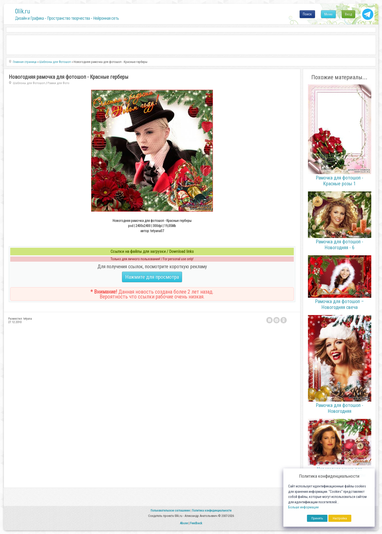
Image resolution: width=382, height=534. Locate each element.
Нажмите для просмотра (152, 277)
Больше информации (303, 507)
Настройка (340, 518)
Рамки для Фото (58, 83)
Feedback (196, 523)
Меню (328, 14)
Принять (317, 518)
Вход (348, 14)
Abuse (184, 523)
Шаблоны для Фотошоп (29, 83)
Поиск (307, 14)
